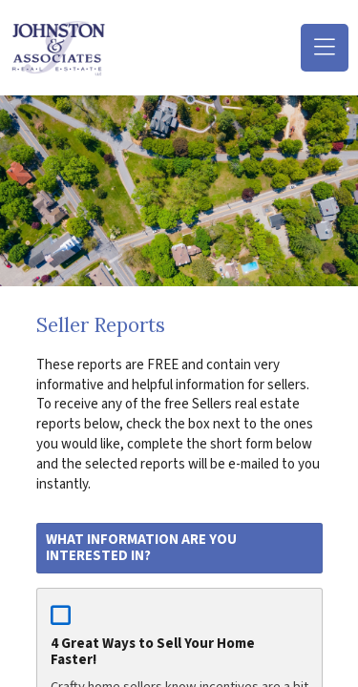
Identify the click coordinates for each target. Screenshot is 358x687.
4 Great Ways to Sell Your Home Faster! (153, 651)
